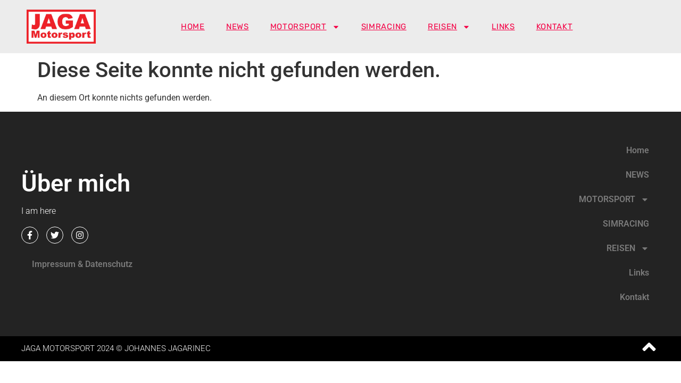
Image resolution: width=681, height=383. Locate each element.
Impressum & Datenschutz (82, 264)
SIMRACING (383, 26)
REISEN (449, 26)
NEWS (237, 26)
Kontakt (554, 26)
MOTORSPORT (305, 26)
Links (503, 26)
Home (193, 26)
